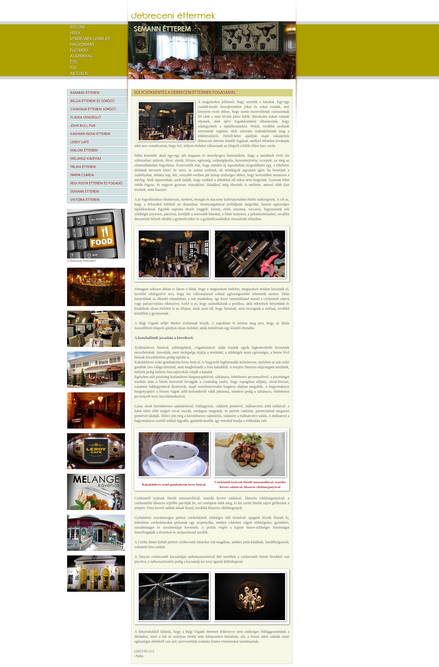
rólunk (77, 27)
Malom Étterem (84, 150)
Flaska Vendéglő (85, 117)
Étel (74, 62)
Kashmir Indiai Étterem (90, 134)
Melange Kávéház (86, 158)
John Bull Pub (82, 125)
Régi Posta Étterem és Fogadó (96, 183)
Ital (74, 68)
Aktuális (79, 73)
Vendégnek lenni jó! (90, 39)
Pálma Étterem (83, 167)
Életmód (79, 50)
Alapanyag (81, 56)
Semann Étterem (84, 191)
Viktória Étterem (85, 200)
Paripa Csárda (82, 175)
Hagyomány (82, 44)
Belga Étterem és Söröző (92, 101)
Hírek (75, 33)
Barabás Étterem (85, 93)
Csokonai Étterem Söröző (93, 109)
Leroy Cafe (79, 142)
